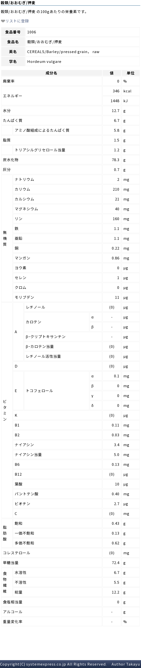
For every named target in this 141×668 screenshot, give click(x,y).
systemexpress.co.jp (46, 664)
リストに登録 (15, 20)
